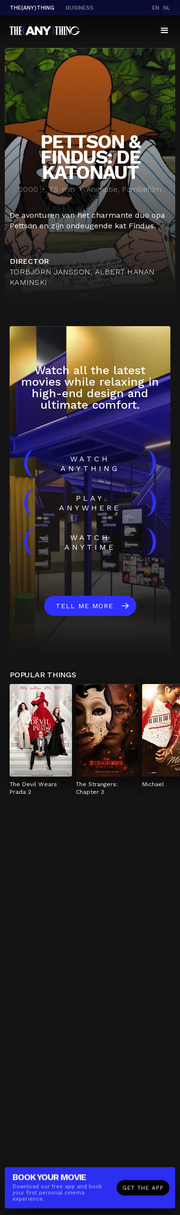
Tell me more (84, 606)
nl (166, 7)
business (80, 7)
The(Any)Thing (32, 7)
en (155, 7)
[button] (164, 30)
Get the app (143, 1190)
